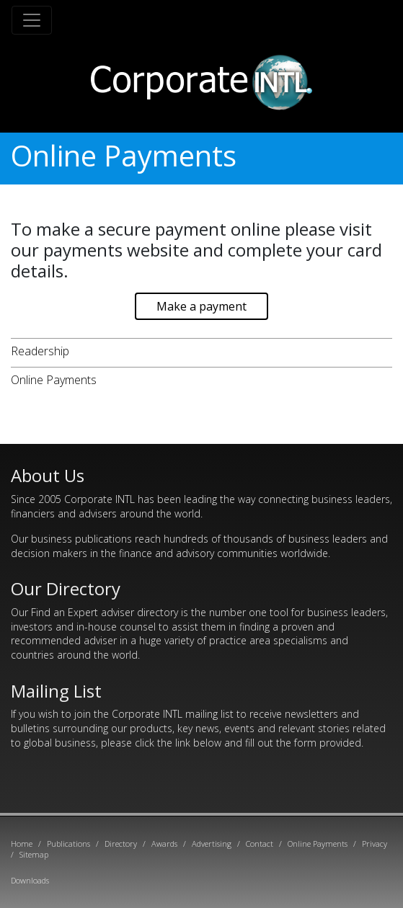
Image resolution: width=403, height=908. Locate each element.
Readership (40, 351)
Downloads (30, 880)
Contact (259, 843)
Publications (68, 843)
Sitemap (33, 854)
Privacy (374, 843)
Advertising (211, 843)
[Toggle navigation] (32, 20)
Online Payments (54, 380)
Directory (121, 843)
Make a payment (201, 306)
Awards (164, 843)
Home (21, 843)
